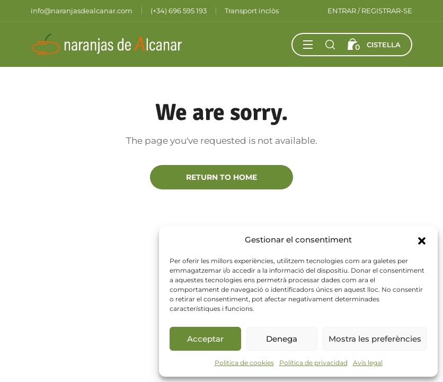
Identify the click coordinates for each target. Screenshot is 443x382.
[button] (422, 240)
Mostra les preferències (375, 339)
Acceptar (205, 339)
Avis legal (368, 363)
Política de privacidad (313, 363)
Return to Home (221, 177)
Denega (281, 339)
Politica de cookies (244, 363)
